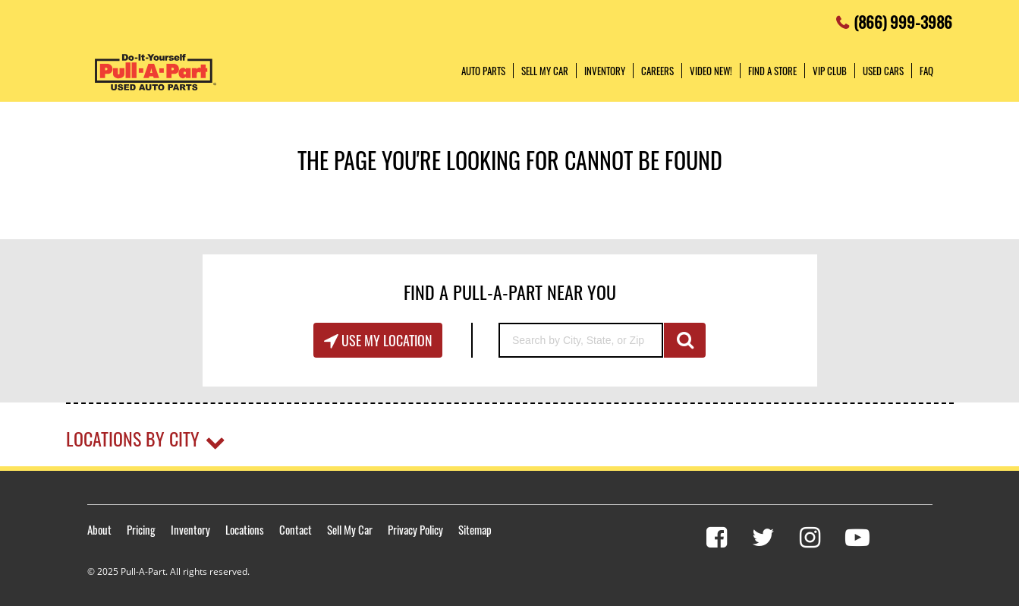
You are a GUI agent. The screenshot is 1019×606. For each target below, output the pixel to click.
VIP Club (830, 70)
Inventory (190, 529)
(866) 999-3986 (903, 18)
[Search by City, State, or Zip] (580, 340)
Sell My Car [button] (544, 70)
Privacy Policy (415, 529)
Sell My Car (350, 529)
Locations (244, 529)
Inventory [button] (604, 70)
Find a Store (772, 70)
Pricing (141, 529)
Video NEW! (711, 70)
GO (685, 340)
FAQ (926, 70)
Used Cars (883, 70)
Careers (657, 70)
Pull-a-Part (155, 72)
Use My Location (385, 340)
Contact (295, 529)
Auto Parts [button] (483, 70)
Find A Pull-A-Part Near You (510, 291)
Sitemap (475, 529)
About (99, 529)
